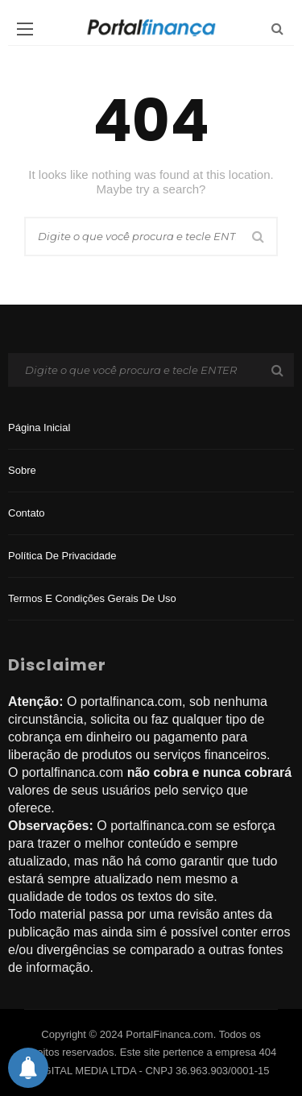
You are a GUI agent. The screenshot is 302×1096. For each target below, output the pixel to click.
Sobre (22, 470)
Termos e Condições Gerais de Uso (92, 598)
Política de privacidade (62, 556)
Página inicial (39, 427)
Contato (26, 513)
